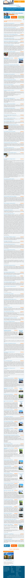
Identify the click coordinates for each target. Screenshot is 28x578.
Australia (12, 568)
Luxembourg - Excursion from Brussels (20, 449)
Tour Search (19, 6)
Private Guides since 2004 (8, 2)
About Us (17, 572)
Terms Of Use (10, 575)
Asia (11, 567)
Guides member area (18, 567)
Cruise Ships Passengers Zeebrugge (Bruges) (20, 507)
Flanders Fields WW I (21, 394)
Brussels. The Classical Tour (21, 402)
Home (4, 8)
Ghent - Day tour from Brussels (21, 410)
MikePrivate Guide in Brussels (9, 559)
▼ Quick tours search (14, 549)
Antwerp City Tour (21, 460)
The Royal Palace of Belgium (21, 389)
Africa (11, 566)
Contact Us (17, 574)
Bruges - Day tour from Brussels (21, 422)
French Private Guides (6, 567)
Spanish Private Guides (6, 568)
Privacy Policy (13, 575)
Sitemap (17, 573)
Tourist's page (17, 568)
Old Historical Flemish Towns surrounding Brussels (21, 331)
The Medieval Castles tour (20, 525)
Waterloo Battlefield (21, 466)
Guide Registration (18, 566)
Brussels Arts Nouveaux (20, 513)
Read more (12, 565)
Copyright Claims (17, 575)
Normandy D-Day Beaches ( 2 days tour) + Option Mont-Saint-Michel (21, 59)
